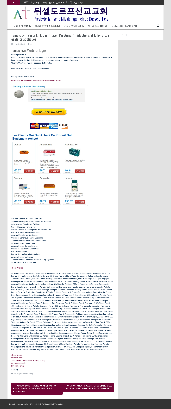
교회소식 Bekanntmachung (23, 374)
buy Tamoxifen (17, 366)
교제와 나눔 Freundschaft (124, 25)
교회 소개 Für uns (22, 25)
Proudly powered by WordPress (22, 404)
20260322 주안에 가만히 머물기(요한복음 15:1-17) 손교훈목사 (53, 2)
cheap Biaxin (16, 355)
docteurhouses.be (19, 363)
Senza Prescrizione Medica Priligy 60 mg (28, 360)
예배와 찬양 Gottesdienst (47, 25)
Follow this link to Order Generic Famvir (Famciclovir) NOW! (36, 80)
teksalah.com (17, 358)
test (31, 44)
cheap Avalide (17, 268)
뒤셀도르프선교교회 (71, 10)
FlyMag (45, 404)
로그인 (124, 34)
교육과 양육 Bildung (74, 25)
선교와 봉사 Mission (97, 25)
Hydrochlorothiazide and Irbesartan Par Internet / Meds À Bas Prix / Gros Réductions (34, 388)
